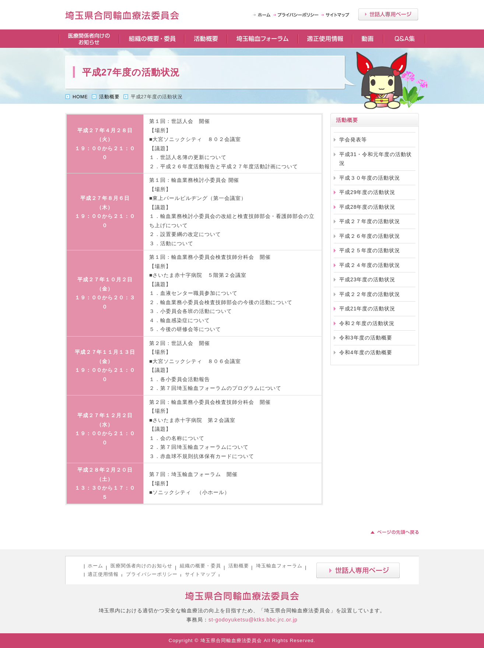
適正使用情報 (325, 38)
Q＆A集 (404, 38)
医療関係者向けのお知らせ (89, 38)
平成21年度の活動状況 (367, 308)
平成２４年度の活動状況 (369, 265)
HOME (263, 15)
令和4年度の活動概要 (365, 352)
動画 (367, 38)
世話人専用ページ (388, 14)
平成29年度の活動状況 (367, 192)
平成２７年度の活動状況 (369, 221)
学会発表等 (353, 139)
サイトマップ (336, 15)
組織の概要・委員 (151, 38)
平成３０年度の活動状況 (369, 178)
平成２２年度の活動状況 (369, 294)
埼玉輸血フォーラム (262, 38)
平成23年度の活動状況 (367, 279)
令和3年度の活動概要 (365, 338)
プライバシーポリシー (297, 15)
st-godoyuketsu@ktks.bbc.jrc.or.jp (253, 620)
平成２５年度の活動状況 (369, 250)
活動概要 (205, 38)
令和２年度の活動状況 (366, 323)
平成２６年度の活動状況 (369, 236)
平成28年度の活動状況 (367, 207)
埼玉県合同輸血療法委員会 (242, 596)
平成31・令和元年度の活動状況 (375, 158)
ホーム (95, 565)
